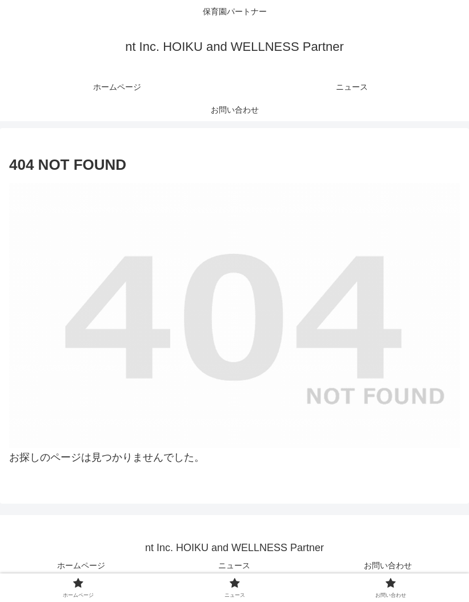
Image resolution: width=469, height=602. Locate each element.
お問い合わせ (388, 565)
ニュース (234, 565)
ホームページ (81, 565)
